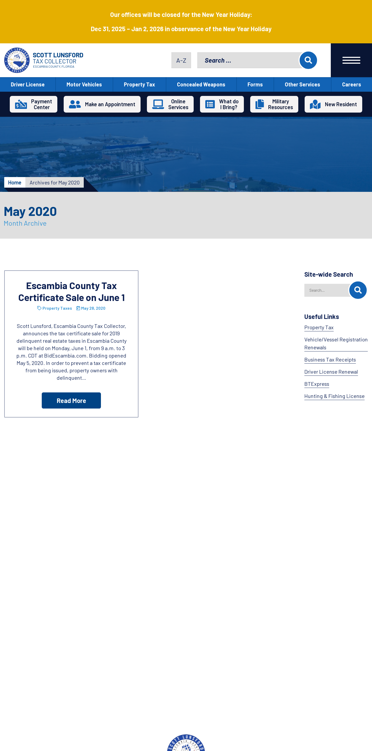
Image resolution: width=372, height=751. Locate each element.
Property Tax (139, 84)
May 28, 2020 (93, 307)
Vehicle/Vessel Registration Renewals (336, 343)
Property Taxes (57, 307)
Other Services (302, 84)
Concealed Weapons (201, 84)
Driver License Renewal (331, 371)
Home (14, 182)
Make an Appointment (110, 104)
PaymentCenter (41, 104)
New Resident (341, 104)
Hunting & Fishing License (334, 396)
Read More (71, 400)
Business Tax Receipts (330, 359)
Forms (255, 84)
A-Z (181, 60)
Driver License (28, 84)
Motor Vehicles (84, 84)
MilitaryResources (280, 104)
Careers (351, 84)
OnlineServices (178, 104)
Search (308, 60)
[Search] (358, 290)
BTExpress (316, 384)
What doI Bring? (229, 104)
